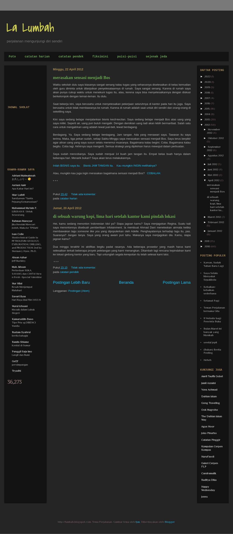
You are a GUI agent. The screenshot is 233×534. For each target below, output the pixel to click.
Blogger (170, 521)
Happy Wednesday (208, 488)
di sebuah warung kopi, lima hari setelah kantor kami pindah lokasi (114, 216)
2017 (207, 98)
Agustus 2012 (216, 155)
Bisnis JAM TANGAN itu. (98, 165)
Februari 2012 (216, 222)
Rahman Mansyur (22, 220)
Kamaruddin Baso (22, 319)
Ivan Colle (18, 234)
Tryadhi (16, 370)
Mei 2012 (213, 175)
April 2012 (214, 180)
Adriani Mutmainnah (23, 175)
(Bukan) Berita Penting (212, 351)
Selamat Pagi (211, 300)
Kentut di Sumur (21, 345)
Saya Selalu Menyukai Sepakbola (211, 276)
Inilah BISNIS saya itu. (67, 165)
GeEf (15, 361)
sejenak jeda (156, 56)
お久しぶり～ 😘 (21, 179)
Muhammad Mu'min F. (24, 208)
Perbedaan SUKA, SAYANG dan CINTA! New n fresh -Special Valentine (27, 274)
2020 (207, 81)
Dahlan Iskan (209, 396)
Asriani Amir (19, 185)
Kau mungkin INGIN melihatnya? (136, 165)
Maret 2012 (215, 216)
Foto (12, 56)
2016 (207, 103)
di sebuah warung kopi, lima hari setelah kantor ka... (215, 203)
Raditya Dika (208, 479)
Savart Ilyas (19, 296)
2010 (207, 246)
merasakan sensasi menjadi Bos (81, 77)
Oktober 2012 (216, 138)
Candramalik (208, 473)
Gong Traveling (210, 403)
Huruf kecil (207, 456)
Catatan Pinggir (210, 439)
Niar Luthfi (18, 194)
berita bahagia (20, 335)
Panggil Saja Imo (22, 351)
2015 (207, 108)
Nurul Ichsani (20, 306)
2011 (207, 241)
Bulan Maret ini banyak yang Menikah (213, 332)
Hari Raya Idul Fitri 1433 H (26, 299)
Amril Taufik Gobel (212, 376)
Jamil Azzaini (208, 383)
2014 (207, 114)
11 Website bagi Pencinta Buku (212, 320)
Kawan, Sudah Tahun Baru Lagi (214, 264)
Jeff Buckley (18, 260)
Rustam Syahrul (21, 332)
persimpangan (20, 364)
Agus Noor (207, 426)
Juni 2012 (213, 169)
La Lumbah (30, 28)
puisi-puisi (127, 56)
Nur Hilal (17, 283)
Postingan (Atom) (78, 290)
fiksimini (100, 56)
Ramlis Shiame (20, 341)
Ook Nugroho (209, 409)
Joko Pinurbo (209, 433)
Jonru (204, 496)
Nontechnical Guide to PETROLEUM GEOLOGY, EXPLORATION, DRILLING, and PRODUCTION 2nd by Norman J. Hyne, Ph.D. (27, 244)
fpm (138, 521)
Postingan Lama (177, 282)
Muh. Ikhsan (19, 266)
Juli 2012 (213, 164)
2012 (207, 124)
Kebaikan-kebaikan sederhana (210, 290)
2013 (207, 119)
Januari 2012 (215, 230)
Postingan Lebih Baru (71, 282)
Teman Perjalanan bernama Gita (214, 309)
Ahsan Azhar (19, 257)
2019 (207, 87)
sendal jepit (210, 342)
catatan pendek (70, 56)
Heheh (207, 360)
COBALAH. (153, 173)
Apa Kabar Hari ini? (23, 188)
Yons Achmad (209, 389)
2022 (207, 76)
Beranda (126, 282)
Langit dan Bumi (21, 354)
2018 (207, 92)
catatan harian (37, 56)
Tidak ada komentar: (84, 194)
